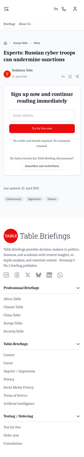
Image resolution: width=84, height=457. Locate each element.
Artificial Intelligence (19, 404)
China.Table (12, 315)
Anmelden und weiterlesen (42, 166)
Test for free (12, 427)
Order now (11, 435)
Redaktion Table (22, 70)
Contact (9, 355)
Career (8, 363)
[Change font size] (63, 76)
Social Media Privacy (19, 387)
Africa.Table (12, 299)
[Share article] (77, 76)
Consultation (13, 443)
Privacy (9, 379)
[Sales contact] (64, 9)
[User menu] (75, 9)
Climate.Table (13, 307)
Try (56, 9)
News (37, 43)
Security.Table (14, 331)
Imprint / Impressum (19, 371)
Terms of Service (16, 396)
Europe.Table (20, 43)
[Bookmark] (70, 76)
